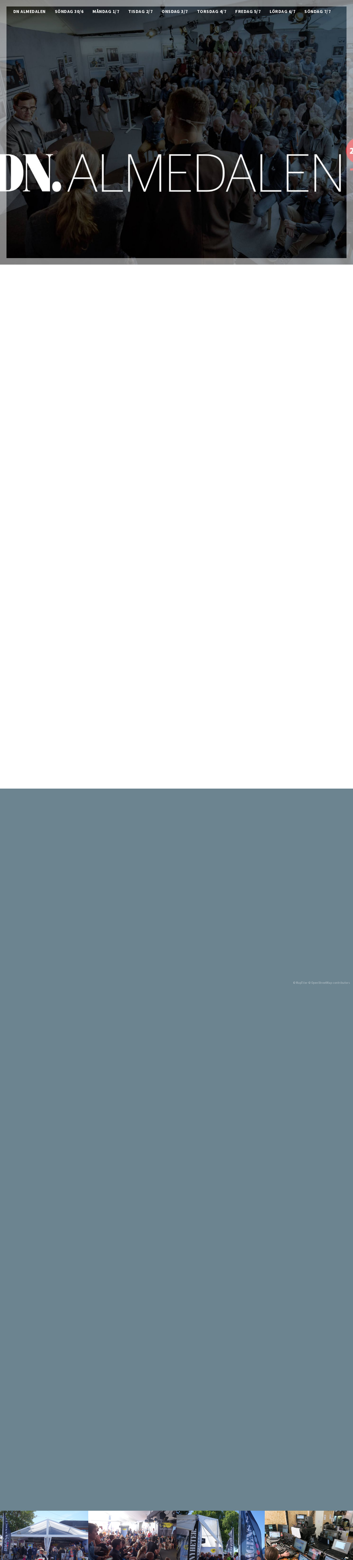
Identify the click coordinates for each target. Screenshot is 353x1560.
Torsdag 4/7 (211, 12)
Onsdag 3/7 (175, 12)
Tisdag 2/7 (140, 12)
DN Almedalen (29, 12)
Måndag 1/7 (105, 12)
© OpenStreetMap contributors (329, 983)
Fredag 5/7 (248, 12)
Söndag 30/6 (69, 12)
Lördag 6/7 (282, 12)
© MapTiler (300, 983)
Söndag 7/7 (317, 12)
